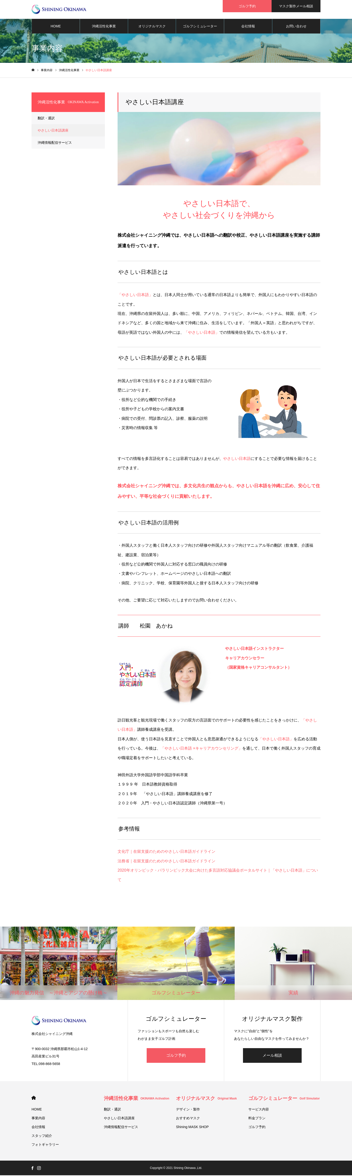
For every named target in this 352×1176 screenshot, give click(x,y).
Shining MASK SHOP (192, 1128)
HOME (56, 27)
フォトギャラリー (45, 1145)
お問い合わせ (296, 27)
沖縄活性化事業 (104, 27)
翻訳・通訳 (46, 119)
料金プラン (256, 1119)
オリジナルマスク (152, 27)
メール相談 (272, 1056)
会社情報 (248, 27)
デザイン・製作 (188, 1110)
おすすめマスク (188, 1119)
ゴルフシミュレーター (200, 27)
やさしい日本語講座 (53, 131)
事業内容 (38, 1119)
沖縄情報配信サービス (55, 143)
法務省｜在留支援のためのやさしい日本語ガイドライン (166, 862)
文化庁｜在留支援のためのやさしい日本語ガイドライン (166, 852)
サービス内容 (258, 1110)
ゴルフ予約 (176, 1056)
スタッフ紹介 (42, 1136)
